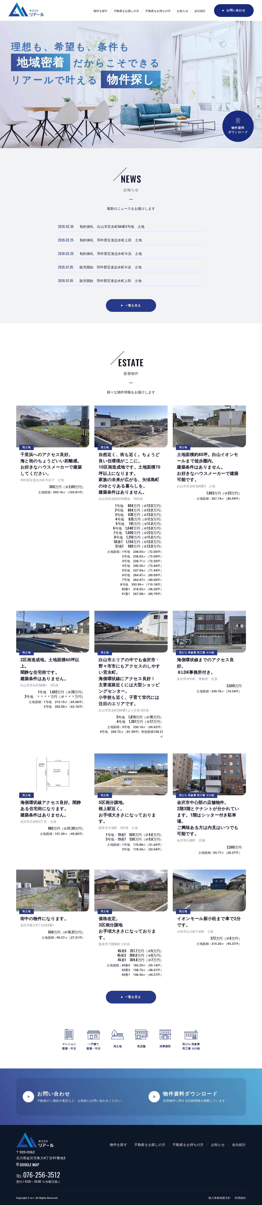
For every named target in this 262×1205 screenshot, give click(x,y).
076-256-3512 (38, 1175)
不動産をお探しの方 (126, 11)
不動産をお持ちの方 (158, 11)
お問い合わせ (233, 10)
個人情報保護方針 (219, 1197)
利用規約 (240, 1197)
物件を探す (101, 11)
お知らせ (182, 11)
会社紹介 (200, 11)
